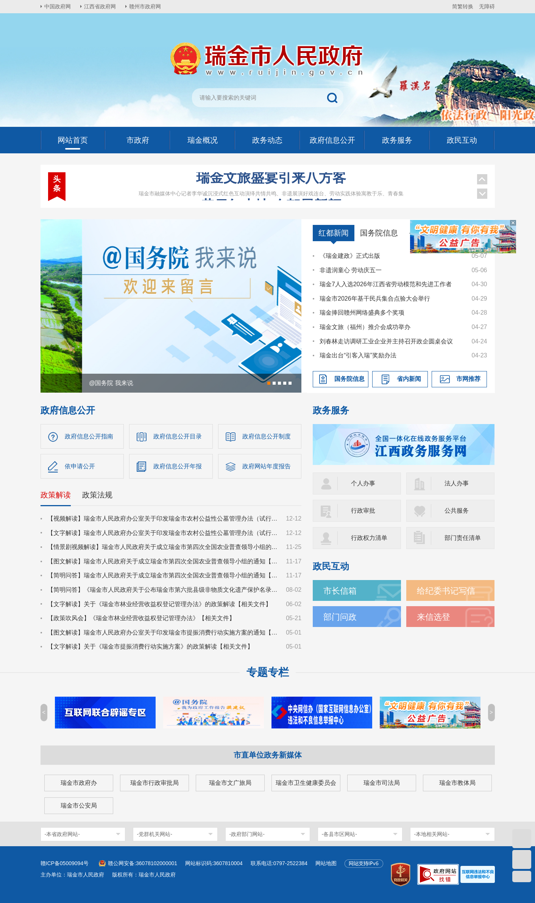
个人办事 (363, 483)
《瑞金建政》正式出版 (350, 256)
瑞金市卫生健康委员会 (306, 783)
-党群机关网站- (154, 834)
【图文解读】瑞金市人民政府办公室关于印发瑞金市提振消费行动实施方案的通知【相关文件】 (163, 632)
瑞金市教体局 (457, 783)
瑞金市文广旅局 (230, 783)
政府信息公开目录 (177, 436)
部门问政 (340, 617)
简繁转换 (462, 6)
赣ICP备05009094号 (65, 863)
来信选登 (433, 617)
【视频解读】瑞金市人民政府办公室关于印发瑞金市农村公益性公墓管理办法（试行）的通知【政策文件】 (163, 518)
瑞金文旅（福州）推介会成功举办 (365, 327)
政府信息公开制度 (266, 436)
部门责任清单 (463, 538)
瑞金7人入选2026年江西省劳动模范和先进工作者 (386, 284)
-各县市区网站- (339, 834)
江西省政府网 (100, 6)
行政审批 (363, 510)
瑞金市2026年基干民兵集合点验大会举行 (375, 298)
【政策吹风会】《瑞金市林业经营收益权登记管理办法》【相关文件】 (141, 618)
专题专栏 (267, 672)
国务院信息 (379, 233)
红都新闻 (333, 233)
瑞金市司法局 (381, 783)
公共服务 (457, 510)
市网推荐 (468, 379)
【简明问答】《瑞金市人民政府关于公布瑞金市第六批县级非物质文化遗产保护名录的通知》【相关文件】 (163, 589)
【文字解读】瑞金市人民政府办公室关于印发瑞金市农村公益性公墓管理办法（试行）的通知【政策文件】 (163, 533)
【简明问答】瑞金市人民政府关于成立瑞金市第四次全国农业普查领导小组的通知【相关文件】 (163, 575)
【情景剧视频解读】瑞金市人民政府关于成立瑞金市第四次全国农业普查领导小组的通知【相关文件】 (163, 547)
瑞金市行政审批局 (154, 783)
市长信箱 (340, 591)
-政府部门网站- (247, 834)
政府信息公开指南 (89, 436)
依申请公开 (80, 466)
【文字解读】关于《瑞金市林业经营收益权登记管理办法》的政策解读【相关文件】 (159, 604)
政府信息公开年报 (177, 466)
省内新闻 (409, 379)
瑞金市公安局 (79, 805)
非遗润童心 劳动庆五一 (351, 270)
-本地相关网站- (431, 834)
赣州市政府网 (145, 6)
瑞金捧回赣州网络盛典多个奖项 (362, 312)
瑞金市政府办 (79, 783)
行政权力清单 (369, 538)
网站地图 (326, 863)
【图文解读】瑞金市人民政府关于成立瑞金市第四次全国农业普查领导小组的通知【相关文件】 (163, 561)
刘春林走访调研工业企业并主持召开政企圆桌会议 (386, 341)
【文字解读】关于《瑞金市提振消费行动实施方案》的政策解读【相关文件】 (150, 646)
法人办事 (457, 483)
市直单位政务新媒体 (268, 755)
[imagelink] (477, 874)
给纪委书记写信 (446, 591)
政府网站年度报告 (266, 466)
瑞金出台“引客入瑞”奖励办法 (358, 355)
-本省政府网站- (62, 834)
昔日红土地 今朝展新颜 (271, 186)
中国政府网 (57, 6)
